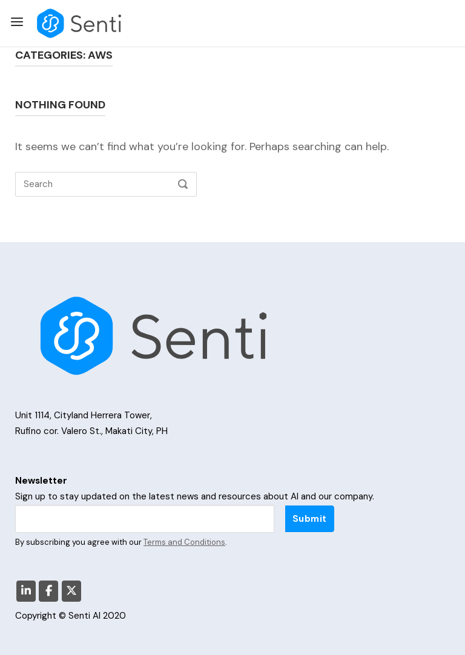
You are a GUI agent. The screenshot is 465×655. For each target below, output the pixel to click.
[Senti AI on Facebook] (48, 591)
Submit (309, 519)
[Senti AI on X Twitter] (71, 591)
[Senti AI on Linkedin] (26, 591)
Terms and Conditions (184, 542)
